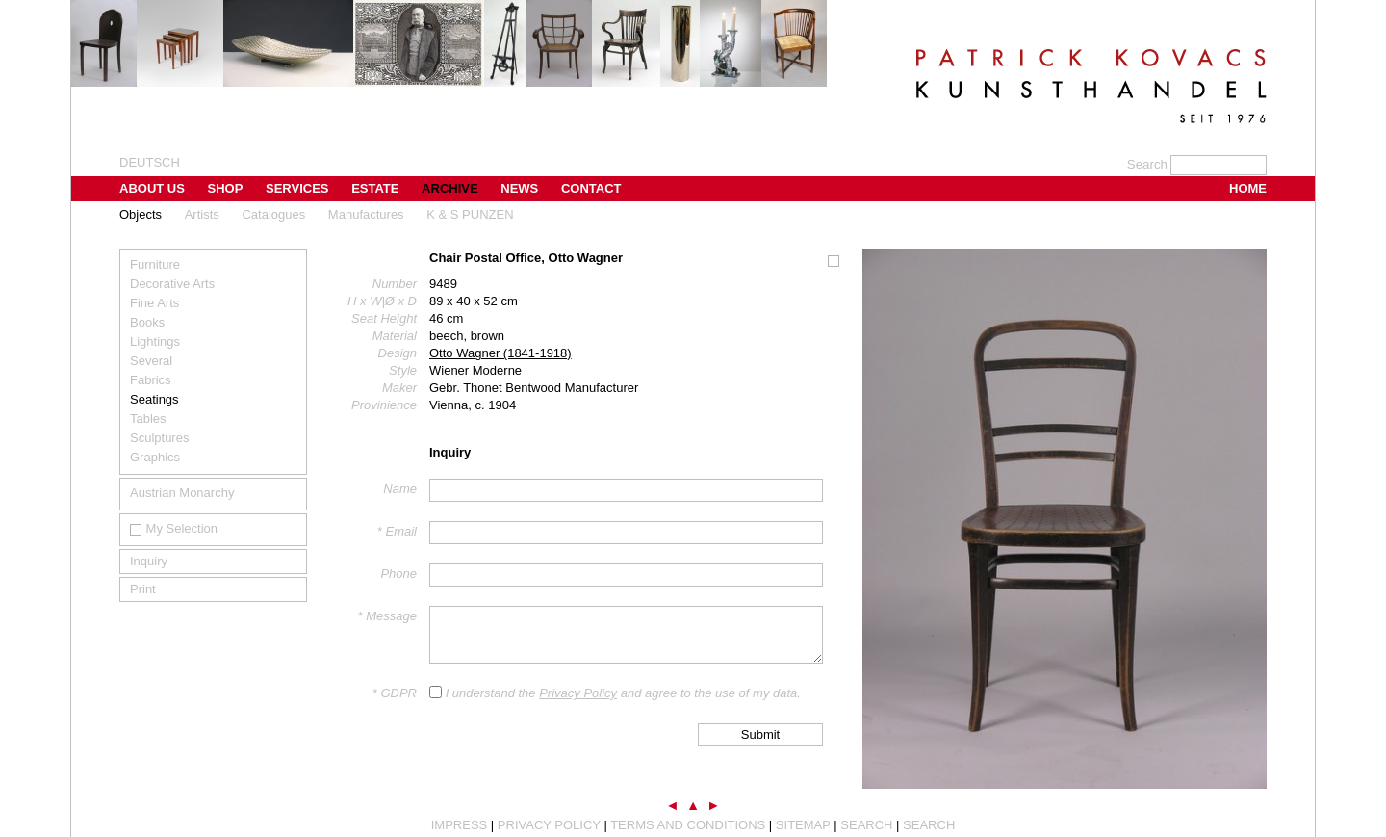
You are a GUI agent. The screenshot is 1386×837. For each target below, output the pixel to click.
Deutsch (149, 162)
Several (151, 360)
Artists (202, 214)
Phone (398, 573)
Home (1248, 188)
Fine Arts (154, 303)
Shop (226, 188)
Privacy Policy (578, 693)
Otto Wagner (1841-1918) (500, 353)
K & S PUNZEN (469, 214)
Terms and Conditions (687, 825)
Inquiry (148, 561)
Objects (140, 214)
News (519, 188)
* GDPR (394, 693)
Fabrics (150, 380)
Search (866, 825)
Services (297, 188)
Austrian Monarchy (182, 492)
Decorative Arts (172, 283)
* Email (397, 531)
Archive (450, 188)
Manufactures (366, 214)
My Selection (174, 528)
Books (147, 322)
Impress (459, 825)
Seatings (154, 399)
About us (152, 188)
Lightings (155, 341)
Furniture (155, 264)
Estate (374, 188)
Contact (591, 188)
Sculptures (159, 438)
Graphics (155, 457)
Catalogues (273, 214)
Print (143, 589)
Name (400, 489)
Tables (148, 418)
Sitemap (803, 825)
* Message (387, 616)
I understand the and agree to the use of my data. (623, 693)
